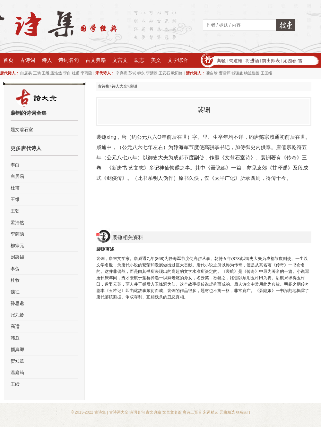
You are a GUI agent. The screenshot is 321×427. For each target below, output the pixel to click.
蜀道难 (235, 60)
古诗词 (27, 60)
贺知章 (17, 361)
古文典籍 (95, 60)
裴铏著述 (105, 249)
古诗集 (103, 86)
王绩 (15, 384)
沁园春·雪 (292, 60)
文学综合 (178, 60)
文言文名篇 (172, 412)
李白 (67, 73)
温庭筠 (17, 372)
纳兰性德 (251, 73)
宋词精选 (210, 412)
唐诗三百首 (192, 412)
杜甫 (76, 73)
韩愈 (15, 337)
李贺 (15, 268)
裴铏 (133, 86)
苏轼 (132, 73)
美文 (156, 60)
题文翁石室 (22, 129)
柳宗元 (17, 245)
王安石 (164, 73)
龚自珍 (212, 73)
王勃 (37, 73)
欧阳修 (177, 73)
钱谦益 (237, 73)
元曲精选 (227, 412)
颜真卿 (17, 349)
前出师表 (271, 60)
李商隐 (86, 73)
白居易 (26, 73)
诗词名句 (68, 60)
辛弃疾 (121, 73)
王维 (45, 73)
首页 (8, 60)
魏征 (15, 291)
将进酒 (252, 60)
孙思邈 (17, 303)
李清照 (152, 73)
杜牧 (15, 280)
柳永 (141, 73)
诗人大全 (119, 86)
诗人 (47, 60)
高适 (15, 326)
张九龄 (17, 314)
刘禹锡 (17, 257)
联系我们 (243, 412)
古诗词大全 (118, 412)
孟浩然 (56, 73)
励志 (139, 60)
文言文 (120, 60)
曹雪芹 (224, 73)
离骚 (221, 60)
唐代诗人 (31, 148)
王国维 (266, 73)
